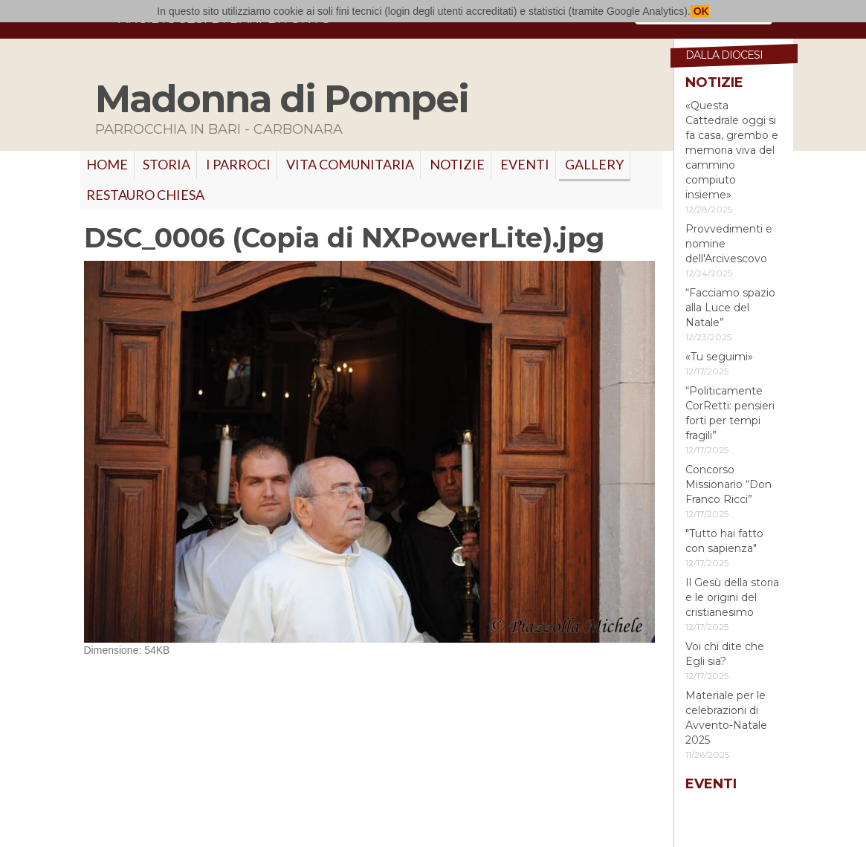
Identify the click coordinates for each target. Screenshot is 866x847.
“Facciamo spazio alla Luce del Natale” (730, 307)
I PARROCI (238, 164)
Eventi (524, 164)
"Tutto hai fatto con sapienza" (724, 541)
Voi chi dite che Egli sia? (724, 654)
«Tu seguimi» (719, 356)
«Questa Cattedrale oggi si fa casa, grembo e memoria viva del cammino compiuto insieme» (731, 150)
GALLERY (594, 164)
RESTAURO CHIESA (145, 194)
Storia (166, 164)
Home (107, 164)
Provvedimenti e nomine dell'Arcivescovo (728, 243)
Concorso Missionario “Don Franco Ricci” (728, 484)
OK (700, 11)
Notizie (457, 164)
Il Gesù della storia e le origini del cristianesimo (732, 597)
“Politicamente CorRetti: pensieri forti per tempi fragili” (730, 413)
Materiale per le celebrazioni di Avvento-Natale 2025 (726, 718)
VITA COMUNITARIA (350, 164)
